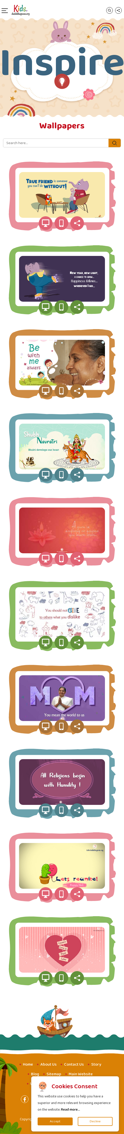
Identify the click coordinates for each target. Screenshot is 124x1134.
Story (96, 1064)
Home (28, 1064)
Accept (55, 1121)
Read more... (70, 1109)
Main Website (81, 1074)
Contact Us (74, 1064)
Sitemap (53, 1074)
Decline (95, 1121)
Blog (35, 1074)
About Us (48, 1064)
